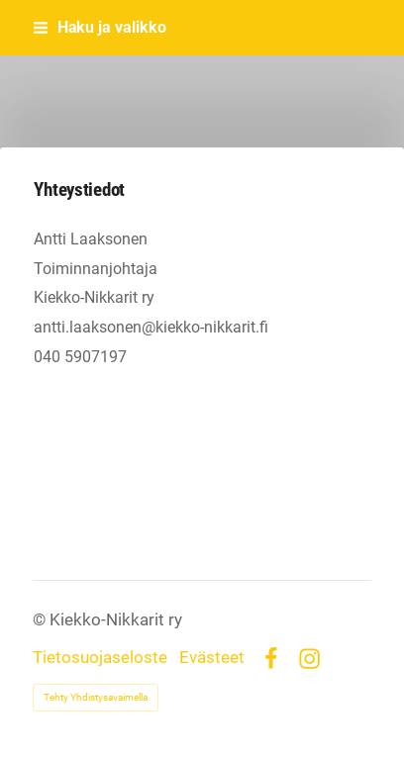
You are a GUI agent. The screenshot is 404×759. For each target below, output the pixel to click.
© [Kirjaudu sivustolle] (41, 620)
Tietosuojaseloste (100, 658)
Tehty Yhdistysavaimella (96, 697)
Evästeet (212, 658)
